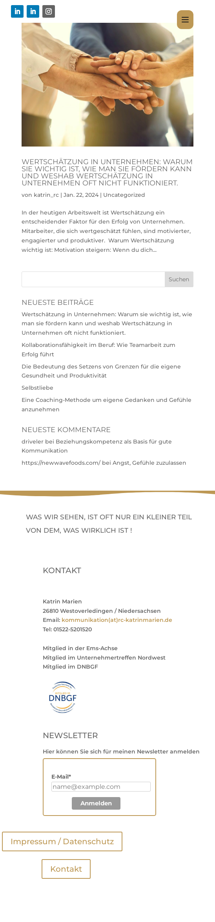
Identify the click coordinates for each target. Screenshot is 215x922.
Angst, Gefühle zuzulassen (149, 462)
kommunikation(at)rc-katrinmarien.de (117, 619)
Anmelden (96, 803)
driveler (33, 441)
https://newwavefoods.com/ (61, 462)
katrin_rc (46, 194)
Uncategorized (124, 194)
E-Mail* (61, 776)
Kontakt (66, 869)
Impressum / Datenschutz (62, 841)
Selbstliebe (37, 387)
